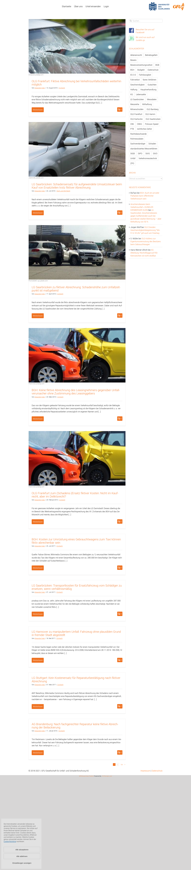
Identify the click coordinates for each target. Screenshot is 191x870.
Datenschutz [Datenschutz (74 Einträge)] (153, 69)
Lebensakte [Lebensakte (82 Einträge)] (141, 94)
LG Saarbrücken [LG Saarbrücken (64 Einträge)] (137, 99)
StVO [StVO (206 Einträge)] (155, 153)
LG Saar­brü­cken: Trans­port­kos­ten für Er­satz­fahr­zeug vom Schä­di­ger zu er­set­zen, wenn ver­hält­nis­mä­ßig (77, 587)
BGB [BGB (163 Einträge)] (157, 65)
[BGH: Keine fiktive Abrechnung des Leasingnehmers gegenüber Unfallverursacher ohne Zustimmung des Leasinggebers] (77, 355)
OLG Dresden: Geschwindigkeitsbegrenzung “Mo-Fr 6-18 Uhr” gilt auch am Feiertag (145, 230)
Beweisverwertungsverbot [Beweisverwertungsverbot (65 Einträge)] (141, 65)
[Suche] (131, 21)
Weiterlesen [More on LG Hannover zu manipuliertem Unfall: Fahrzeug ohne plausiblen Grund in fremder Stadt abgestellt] (38, 660)
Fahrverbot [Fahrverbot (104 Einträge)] (135, 79)
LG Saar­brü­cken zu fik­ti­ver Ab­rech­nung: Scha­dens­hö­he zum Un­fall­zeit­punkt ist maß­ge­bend (76, 288)
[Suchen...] (145, 21)
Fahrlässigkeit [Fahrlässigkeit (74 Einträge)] (145, 74)
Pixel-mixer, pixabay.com (36, 384)
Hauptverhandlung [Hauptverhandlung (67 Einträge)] (148, 89)
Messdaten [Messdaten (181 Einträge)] (152, 99)
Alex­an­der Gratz (40, 88)
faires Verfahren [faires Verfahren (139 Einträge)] (149, 79)
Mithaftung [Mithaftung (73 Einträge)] (147, 104)
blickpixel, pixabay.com (36, 75)
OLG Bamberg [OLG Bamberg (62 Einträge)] (152, 109)
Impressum (145, 770)
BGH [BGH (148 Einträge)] (132, 69)
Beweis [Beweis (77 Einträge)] (133, 60)
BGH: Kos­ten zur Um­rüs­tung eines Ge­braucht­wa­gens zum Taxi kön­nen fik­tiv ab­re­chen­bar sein (76, 541)
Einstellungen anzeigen (21, 863)
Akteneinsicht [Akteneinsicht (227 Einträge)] (136, 55)
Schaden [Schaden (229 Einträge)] (152, 143)
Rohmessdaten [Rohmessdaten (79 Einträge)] (136, 138)
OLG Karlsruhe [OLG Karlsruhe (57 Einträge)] (136, 119)
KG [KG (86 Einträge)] (131, 94)
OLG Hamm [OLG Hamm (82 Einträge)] (150, 114)
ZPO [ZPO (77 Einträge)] (132, 163)
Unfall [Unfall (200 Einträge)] (132, 158)
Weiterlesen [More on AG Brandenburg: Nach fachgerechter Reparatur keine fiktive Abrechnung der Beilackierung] (38, 752)
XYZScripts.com (107, 776)
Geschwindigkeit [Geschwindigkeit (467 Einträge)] (137, 84)
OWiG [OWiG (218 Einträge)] (139, 124)
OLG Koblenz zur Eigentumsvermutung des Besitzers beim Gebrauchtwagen (145, 241)
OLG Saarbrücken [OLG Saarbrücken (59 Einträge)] (153, 119)
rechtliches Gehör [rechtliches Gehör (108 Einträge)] (144, 129)
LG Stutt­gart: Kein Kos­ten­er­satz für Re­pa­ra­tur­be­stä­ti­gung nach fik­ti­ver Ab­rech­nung (76, 679)
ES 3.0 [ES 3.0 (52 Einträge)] (133, 74)
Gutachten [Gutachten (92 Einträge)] (152, 84)
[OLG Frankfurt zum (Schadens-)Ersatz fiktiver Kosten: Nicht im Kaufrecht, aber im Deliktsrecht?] (77, 458)
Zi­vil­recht (62, 88)
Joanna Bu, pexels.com (36, 178)
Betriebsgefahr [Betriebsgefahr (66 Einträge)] (151, 55)
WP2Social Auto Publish (86, 776)
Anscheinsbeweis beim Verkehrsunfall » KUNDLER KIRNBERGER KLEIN (141, 207)
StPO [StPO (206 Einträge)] (140, 153)
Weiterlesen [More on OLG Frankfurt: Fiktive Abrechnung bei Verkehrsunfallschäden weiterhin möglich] (38, 109)
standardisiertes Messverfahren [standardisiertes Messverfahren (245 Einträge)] (143, 148)
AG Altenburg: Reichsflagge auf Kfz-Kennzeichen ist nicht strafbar (144, 253)
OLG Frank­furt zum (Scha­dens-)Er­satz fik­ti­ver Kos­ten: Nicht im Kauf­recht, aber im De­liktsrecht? (75, 494)
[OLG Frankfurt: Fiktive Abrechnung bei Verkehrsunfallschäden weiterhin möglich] (77, 46)
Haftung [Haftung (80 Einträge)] (133, 89)
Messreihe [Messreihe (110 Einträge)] (134, 104)
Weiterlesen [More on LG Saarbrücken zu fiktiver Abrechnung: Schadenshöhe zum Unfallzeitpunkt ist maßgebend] (38, 315)
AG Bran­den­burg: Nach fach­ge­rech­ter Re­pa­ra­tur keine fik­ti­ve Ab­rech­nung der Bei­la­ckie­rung (75, 725)
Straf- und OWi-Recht (63, 191)
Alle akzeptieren (22, 850)
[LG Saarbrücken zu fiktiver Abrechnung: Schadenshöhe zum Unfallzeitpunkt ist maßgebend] (77, 252)
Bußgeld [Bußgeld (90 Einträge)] (140, 69)
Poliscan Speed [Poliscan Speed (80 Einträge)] (151, 124)
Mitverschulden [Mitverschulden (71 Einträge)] (136, 109)
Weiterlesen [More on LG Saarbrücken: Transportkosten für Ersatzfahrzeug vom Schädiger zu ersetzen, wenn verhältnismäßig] (38, 614)
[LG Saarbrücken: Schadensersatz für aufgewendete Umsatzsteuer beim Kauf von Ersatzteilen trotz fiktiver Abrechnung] (77, 149)
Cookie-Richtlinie (10, 841)
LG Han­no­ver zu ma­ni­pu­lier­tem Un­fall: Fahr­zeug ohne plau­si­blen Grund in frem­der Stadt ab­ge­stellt (76, 633)
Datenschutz (157, 770)
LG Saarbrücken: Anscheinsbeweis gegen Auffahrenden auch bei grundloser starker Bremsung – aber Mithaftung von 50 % (145, 216)
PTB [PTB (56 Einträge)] (132, 129)
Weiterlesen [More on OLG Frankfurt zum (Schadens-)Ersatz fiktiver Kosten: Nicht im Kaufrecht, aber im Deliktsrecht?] (38, 521)
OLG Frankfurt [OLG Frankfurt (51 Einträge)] (136, 114)
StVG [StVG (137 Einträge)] (147, 153)
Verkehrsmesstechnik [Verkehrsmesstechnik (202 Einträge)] (148, 158)
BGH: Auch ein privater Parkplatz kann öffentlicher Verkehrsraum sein (144, 195)
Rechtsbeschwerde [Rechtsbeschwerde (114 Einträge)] (138, 134)
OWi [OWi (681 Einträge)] (132, 124)
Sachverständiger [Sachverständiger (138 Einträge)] (137, 143)
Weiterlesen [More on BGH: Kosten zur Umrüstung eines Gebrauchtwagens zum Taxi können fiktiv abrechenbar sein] (38, 568)
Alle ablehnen (22, 856)
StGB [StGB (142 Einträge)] (132, 153)
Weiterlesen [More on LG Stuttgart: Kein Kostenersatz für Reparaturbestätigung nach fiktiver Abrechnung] (38, 706)
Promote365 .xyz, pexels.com (38, 281)
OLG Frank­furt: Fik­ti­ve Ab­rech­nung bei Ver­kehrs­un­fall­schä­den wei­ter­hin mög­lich (76, 82)
